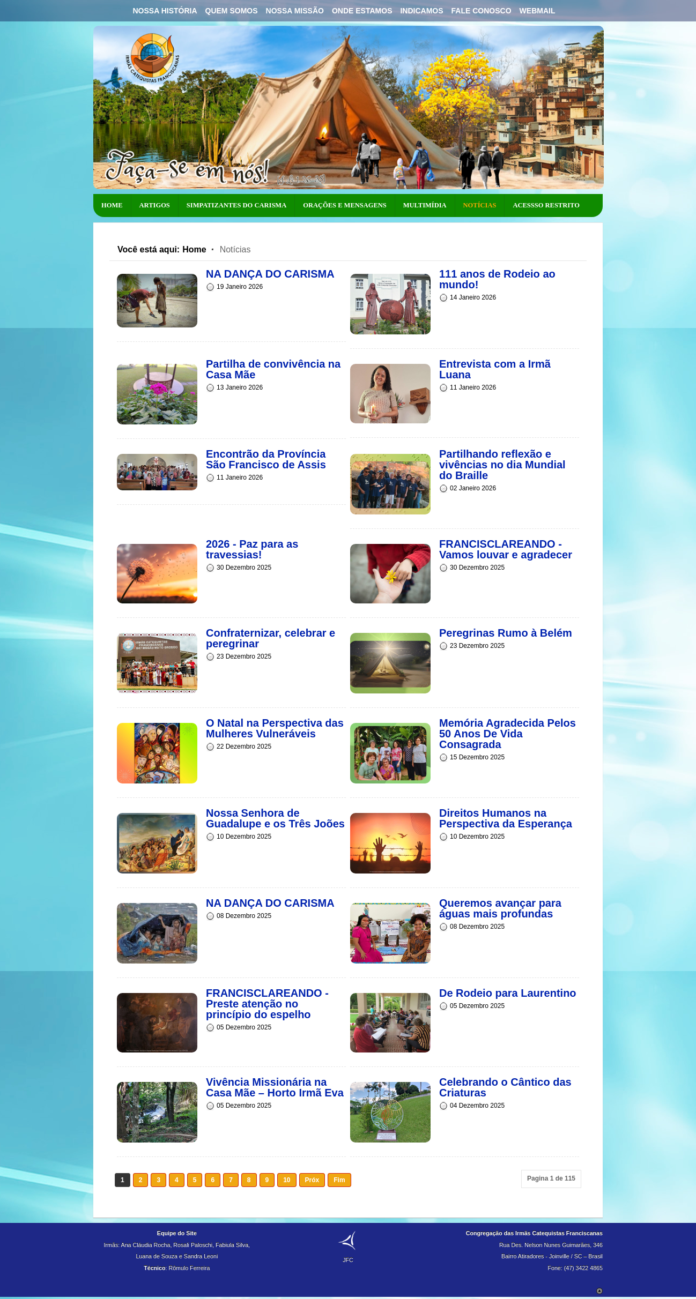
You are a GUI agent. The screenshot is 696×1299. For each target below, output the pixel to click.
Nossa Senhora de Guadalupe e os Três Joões (275, 818)
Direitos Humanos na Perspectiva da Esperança (505, 818)
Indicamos (421, 10)
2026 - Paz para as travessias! (252, 549)
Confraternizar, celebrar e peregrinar (270, 638)
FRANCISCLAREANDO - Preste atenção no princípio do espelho (267, 1003)
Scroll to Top (599, 1291)
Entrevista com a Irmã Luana (495, 369)
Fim (339, 1180)
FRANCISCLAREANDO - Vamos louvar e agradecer (505, 549)
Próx (312, 1180)
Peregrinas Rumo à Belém (505, 633)
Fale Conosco (481, 10)
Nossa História (164, 10)
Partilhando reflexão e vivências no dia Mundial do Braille (502, 464)
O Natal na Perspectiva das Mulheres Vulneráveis (275, 728)
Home (194, 249)
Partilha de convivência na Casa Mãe (273, 369)
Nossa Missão (295, 10)
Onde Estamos (362, 10)
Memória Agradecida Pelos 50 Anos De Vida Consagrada (507, 733)
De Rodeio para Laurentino (507, 993)
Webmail (538, 10)
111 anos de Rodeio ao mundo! (497, 279)
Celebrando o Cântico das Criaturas (505, 1087)
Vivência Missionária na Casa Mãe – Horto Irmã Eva (275, 1087)
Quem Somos (231, 10)
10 (286, 1180)
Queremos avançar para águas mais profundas (500, 908)
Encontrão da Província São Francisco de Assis (266, 459)
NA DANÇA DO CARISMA (270, 274)
